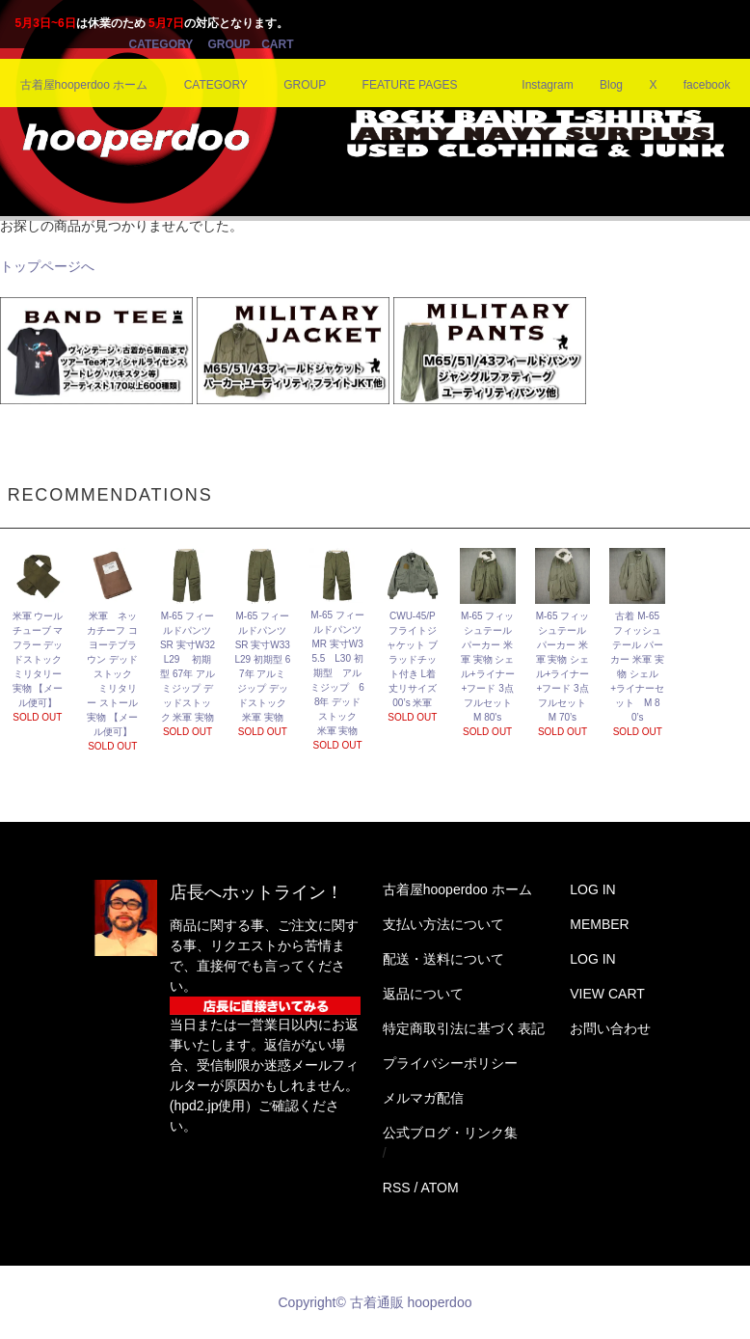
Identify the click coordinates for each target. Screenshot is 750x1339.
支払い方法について (443, 924)
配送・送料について (443, 959)
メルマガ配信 (423, 1098)
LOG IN (592, 889)
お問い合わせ (610, 1028)
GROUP (228, 44)
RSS (397, 1187)
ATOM (439, 1187)
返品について (423, 993)
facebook (695, 85)
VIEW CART (607, 993)
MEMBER (599, 924)
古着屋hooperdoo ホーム (84, 85)
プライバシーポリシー (450, 1063)
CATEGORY (161, 44)
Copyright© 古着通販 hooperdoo (377, 1302)
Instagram (535, 85)
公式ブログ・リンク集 (450, 1132)
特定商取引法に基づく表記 (464, 1028)
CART (277, 44)
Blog (599, 85)
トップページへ (47, 266)
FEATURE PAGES (398, 85)
